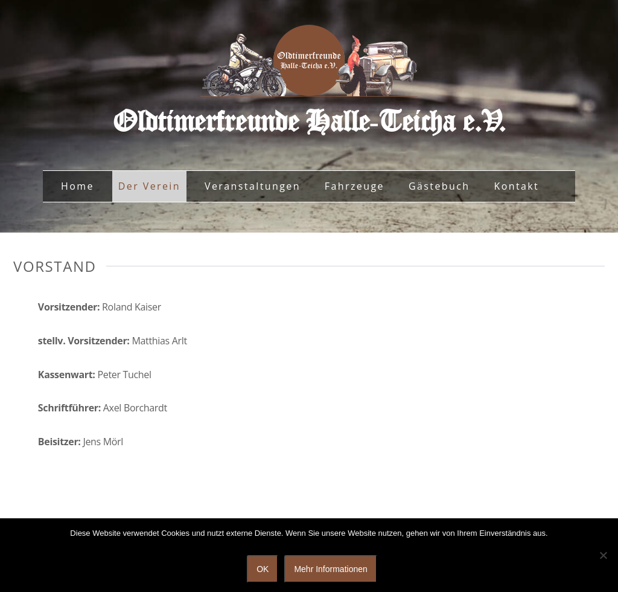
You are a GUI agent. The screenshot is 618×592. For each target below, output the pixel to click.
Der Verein (149, 186)
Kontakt (516, 186)
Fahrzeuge (354, 186)
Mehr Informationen (330, 569)
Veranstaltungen (253, 186)
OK (262, 569)
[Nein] (603, 555)
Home (77, 186)
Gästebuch (439, 186)
